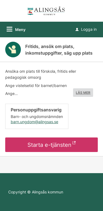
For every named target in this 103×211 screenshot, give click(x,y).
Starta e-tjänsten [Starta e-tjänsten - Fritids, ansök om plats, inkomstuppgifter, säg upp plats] (49, 145)
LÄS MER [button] (83, 93)
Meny (20, 29)
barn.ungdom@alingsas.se (34, 121)
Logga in (86, 29)
